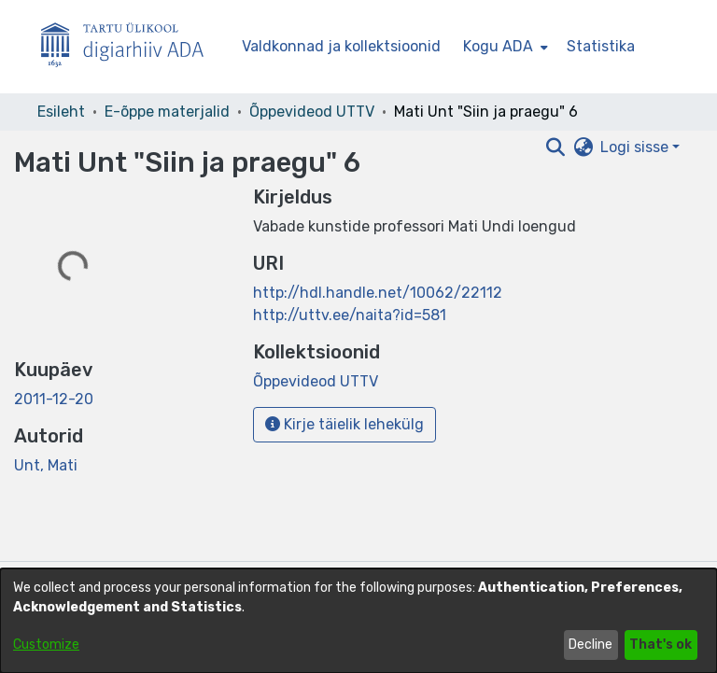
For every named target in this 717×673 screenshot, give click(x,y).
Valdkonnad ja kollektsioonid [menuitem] (341, 46)
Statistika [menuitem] (601, 46)
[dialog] (358, 620)
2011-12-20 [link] (53, 399)
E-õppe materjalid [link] (167, 111)
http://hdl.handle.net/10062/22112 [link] (377, 292)
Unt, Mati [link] (45, 465)
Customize (46, 644)
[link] (315, 381)
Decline (590, 644)
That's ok (660, 644)
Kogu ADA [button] (498, 46)
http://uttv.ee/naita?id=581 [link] (349, 315)
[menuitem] (503, 46)
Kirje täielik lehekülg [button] (344, 424)
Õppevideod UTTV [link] (311, 111)
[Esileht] (129, 47)
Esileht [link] (61, 111)
